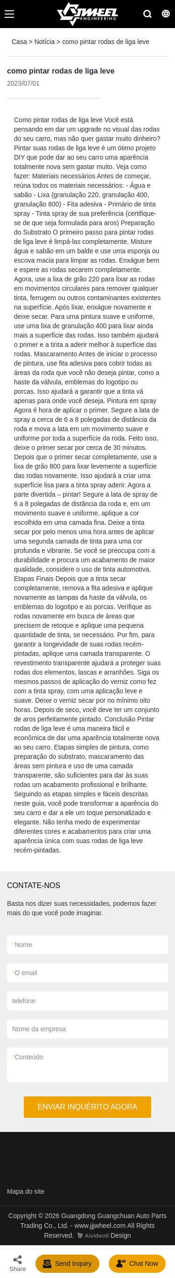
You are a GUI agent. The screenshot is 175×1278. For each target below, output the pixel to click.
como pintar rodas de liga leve (105, 41)
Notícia (45, 41)
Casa (19, 41)
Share (17, 1263)
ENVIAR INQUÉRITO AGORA (88, 1107)
